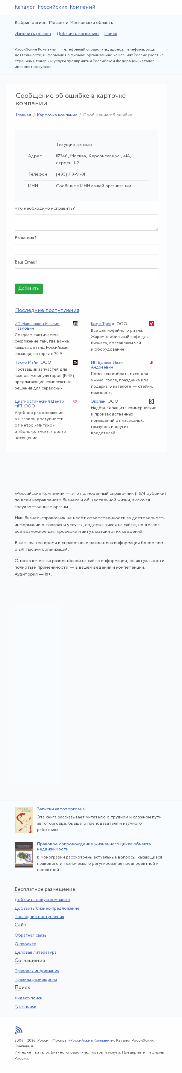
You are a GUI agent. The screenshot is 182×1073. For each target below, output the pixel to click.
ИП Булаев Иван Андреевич (107, 364)
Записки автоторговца (61, 809)
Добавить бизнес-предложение (47, 908)
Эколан (98, 401)
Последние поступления (39, 917)
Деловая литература (36, 952)
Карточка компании (57, 115)
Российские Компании (91, 1040)
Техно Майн (26, 362)
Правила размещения (36, 980)
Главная (23, 115)
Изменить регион (33, 34)
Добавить (28, 288)
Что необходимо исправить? (45, 208)
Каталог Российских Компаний (55, 7)
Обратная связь (30, 935)
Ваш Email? (26, 262)
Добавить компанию (78, 34)
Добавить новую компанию (42, 900)
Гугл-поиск (25, 1006)
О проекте (25, 944)
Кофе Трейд (102, 324)
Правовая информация (37, 971)
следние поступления (47, 310)
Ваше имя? (26, 238)
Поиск (110, 34)
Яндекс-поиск (28, 998)
